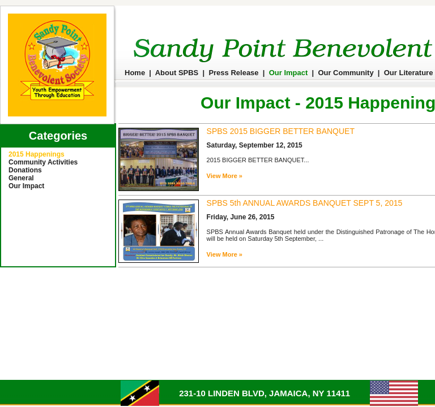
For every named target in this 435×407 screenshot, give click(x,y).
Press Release (233, 72)
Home (135, 72)
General (21, 178)
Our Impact (288, 72)
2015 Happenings (36, 154)
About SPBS (177, 72)
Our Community (345, 72)
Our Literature (408, 72)
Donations (25, 170)
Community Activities (43, 162)
